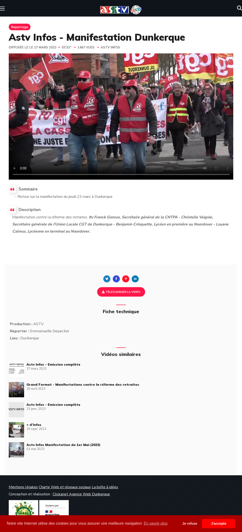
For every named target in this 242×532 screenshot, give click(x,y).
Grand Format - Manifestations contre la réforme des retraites (82, 384)
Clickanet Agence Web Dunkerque (81, 494)
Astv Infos (110, 47)
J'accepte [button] (218, 523)
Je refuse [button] (189, 523)
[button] (239, 8)
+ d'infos (33, 425)
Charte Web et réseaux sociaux (65, 487)
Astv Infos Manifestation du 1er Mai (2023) (63, 445)
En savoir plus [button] (156, 523)
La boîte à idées (105, 487)
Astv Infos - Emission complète (53, 364)
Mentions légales (23, 487)
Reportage (19, 27)
